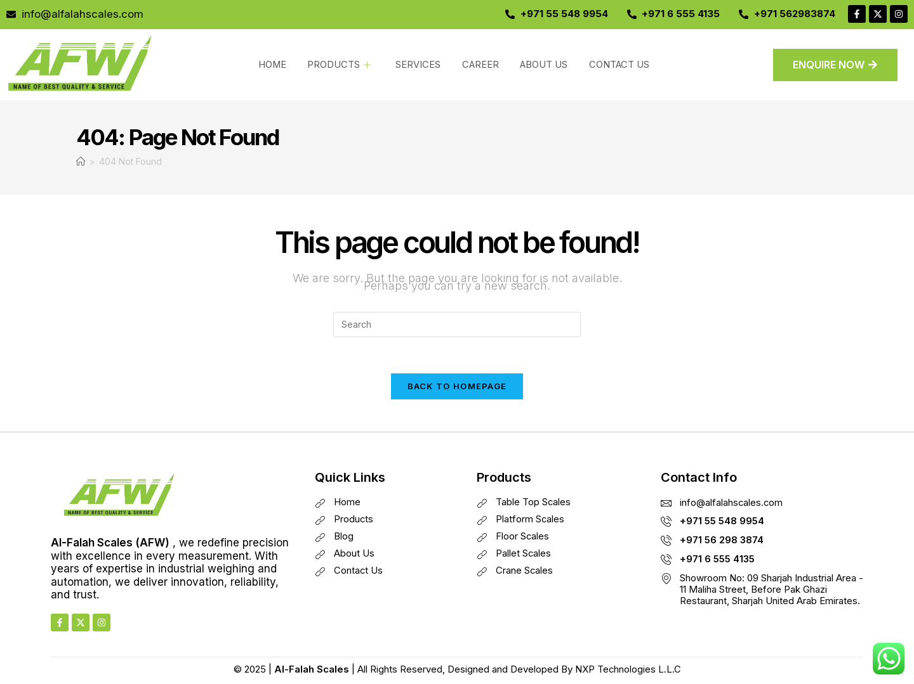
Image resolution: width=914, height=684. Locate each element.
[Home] (80, 161)
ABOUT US (539, 64)
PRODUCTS (339, 64)
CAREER (477, 64)
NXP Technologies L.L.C (627, 672)
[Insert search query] (457, 324)
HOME (274, 64)
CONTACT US (612, 64)
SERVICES (416, 64)
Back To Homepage (457, 389)
